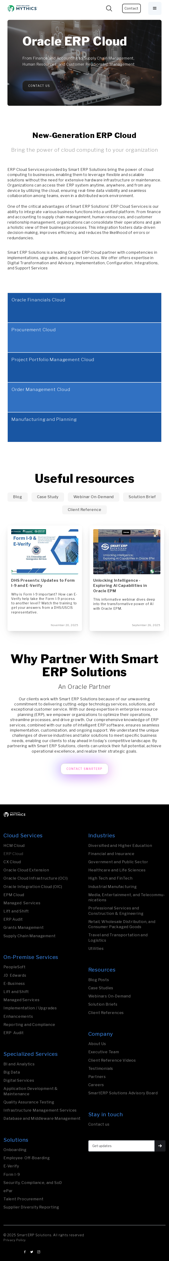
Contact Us (39, 86)
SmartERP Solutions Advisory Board (123, 1093)
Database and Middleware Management (42, 1118)
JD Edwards (14, 975)
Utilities (96, 948)
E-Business (14, 983)
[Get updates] (121, 1146)
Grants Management (23, 927)
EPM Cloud (13, 895)
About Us (97, 1044)
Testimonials (100, 1068)
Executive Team (103, 1052)
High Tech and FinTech (110, 878)
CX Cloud (12, 862)
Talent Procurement (23, 1199)
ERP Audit (13, 919)
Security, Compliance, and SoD (32, 1182)
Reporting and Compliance (29, 1024)
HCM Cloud (14, 845)
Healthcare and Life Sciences (117, 870)
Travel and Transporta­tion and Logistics (118, 937)
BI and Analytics (19, 1064)
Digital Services (18, 1080)
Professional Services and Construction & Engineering (116, 911)
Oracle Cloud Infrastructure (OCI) (35, 878)
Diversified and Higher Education (120, 845)
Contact (131, 8)
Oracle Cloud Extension (26, 870)
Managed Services (22, 903)
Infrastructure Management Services (40, 1110)
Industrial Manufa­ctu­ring (112, 886)
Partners (97, 1076)
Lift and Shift (16, 911)
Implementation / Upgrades (30, 1008)
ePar (8, 1191)
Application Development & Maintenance (30, 1091)
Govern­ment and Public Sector (118, 862)
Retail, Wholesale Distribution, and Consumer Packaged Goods (121, 924)
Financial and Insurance (111, 854)
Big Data (11, 1072)
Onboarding (15, 1150)
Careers (96, 1085)
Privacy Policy (14, 1240)
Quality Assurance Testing (28, 1102)
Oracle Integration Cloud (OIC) (32, 886)
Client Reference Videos (112, 1060)
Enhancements (18, 1016)
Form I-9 (11, 1174)
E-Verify (11, 1166)
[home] (22, 8)
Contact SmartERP (84, 769)
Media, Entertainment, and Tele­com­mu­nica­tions (126, 897)
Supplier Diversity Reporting (31, 1207)
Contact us (99, 1124)
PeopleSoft (14, 967)
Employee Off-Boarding (26, 1158)
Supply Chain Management (29, 936)
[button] (155, 8)
